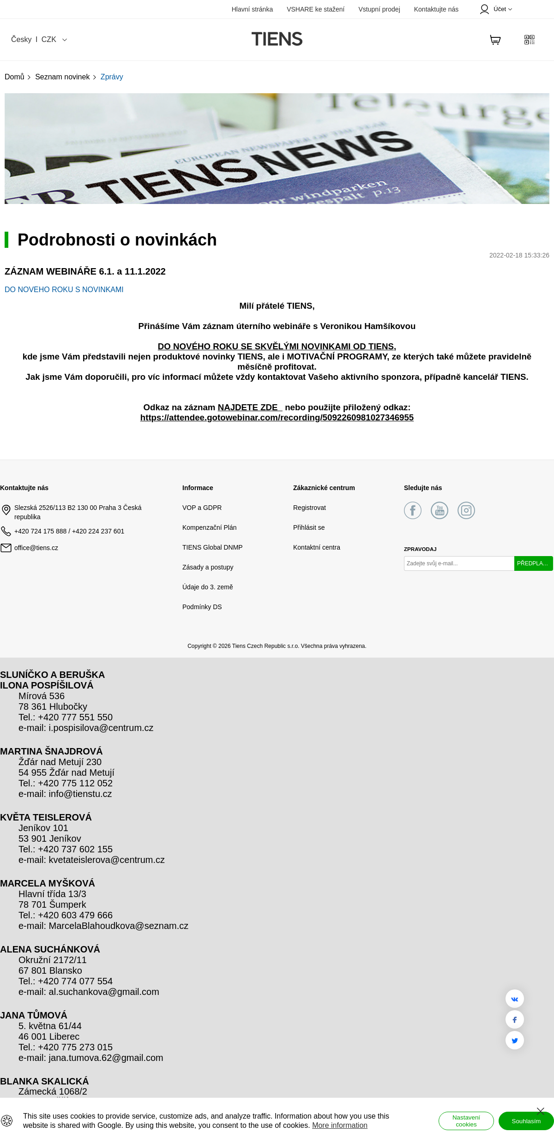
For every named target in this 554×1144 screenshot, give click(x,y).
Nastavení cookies (466, 1121)
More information (339, 1125)
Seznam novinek (66, 77)
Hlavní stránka (252, 9)
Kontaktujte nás (436, 9)
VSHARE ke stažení (315, 9)
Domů (18, 77)
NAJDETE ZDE (250, 407)
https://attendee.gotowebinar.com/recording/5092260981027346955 (277, 417)
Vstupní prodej (379, 9)
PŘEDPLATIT (534, 563)
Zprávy (112, 77)
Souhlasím (526, 1121)
